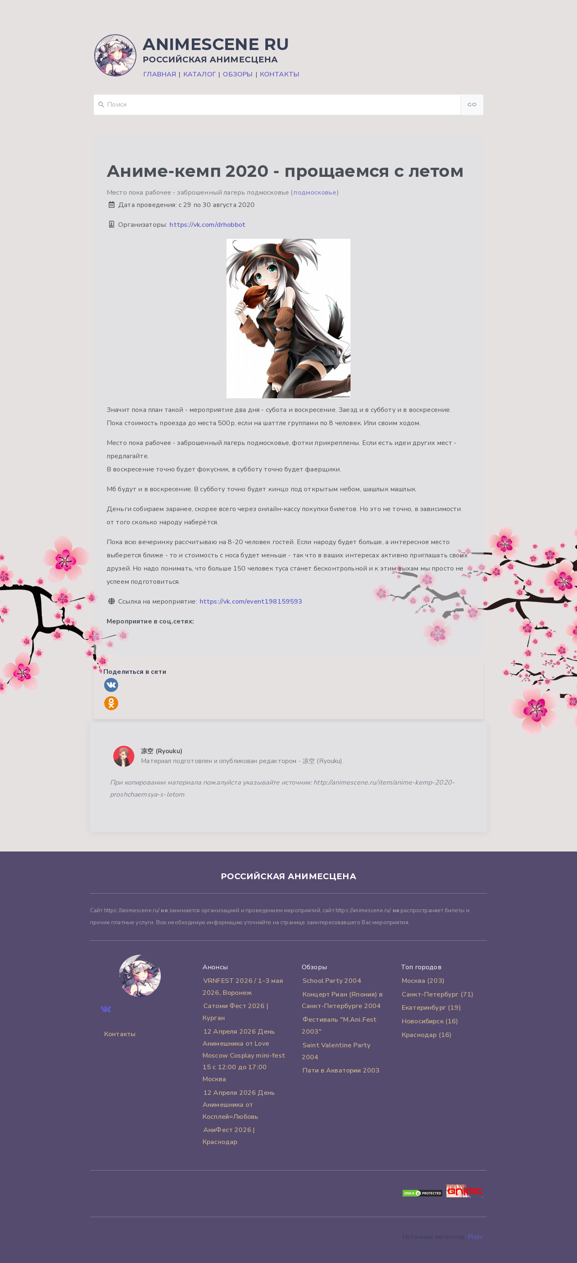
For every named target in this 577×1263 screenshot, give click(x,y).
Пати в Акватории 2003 (341, 1070)
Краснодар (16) (426, 1034)
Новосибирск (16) (430, 1021)
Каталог (200, 74)
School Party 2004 (332, 980)
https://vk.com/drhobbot (207, 224)
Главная (159, 74)
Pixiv (475, 1237)
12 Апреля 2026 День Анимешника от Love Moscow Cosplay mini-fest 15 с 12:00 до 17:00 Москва (244, 1055)
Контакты (279, 74)
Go (472, 104)
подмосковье (314, 192)
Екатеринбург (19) (431, 1007)
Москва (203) (423, 980)
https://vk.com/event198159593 (251, 601)
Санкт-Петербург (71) (437, 994)
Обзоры (238, 74)
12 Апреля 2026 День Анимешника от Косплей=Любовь (239, 1104)
